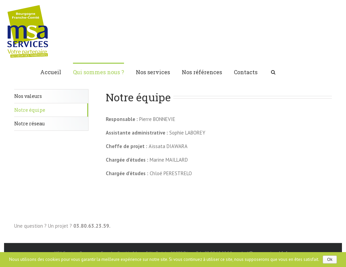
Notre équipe (29, 110)
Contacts (245, 72)
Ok (329, 259)
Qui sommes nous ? (98, 72)
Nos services (153, 72)
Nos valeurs (28, 96)
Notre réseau (29, 123)
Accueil (50, 72)
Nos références (202, 72)
